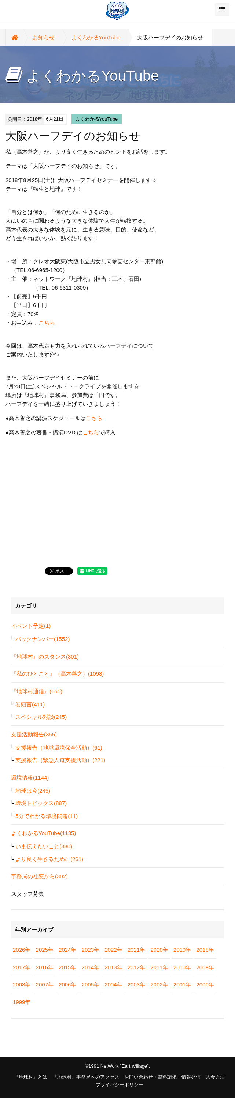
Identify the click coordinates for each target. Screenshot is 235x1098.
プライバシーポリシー (119, 1084)
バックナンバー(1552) (42, 639)
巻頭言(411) (30, 704)
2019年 (182, 950)
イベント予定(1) (31, 626)
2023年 (90, 950)
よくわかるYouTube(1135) (43, 833)
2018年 (205, 950)
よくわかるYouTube (96, 37)
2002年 (159, 984)
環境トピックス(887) (41, 803)
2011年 (159, 967)
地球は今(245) (32, 791)
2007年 (45, 984)
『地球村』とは (30, 1077)
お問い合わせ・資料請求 (150, 1077)
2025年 (45, 950)
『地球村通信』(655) (36, 691)
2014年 (90, 967)
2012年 (136, 967)
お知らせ (44, 37)
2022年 (113, 950)
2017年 (21, 967)
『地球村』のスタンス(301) (45, 656)
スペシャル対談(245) (41, 717)
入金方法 (215, 1077)
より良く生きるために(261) (49, 859)
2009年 (205, 967)
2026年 (21, 950)
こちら (46, 323)
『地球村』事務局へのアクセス (85, 1077)
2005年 (90, 984)
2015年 (67, 967)
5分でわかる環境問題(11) (46, 816)
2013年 (113, 967)
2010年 (182, 967)
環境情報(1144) (30, 777)
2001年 (182, 984)
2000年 (205, 984)
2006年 (67, 984)
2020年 (159, 950)
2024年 (67, 950)
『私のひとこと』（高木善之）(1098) (57, 674)
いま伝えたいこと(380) (43, 846)
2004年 (113, 984)
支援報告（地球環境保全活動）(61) (58, 747)
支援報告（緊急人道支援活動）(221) (60, 760)
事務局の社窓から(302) (39, 876)
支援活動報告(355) (34, 734)
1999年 (21, 1002)
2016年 (45, 967)
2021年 (136, 950)
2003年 (136, 984)
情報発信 (191, 1077)
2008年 (21, 984)
